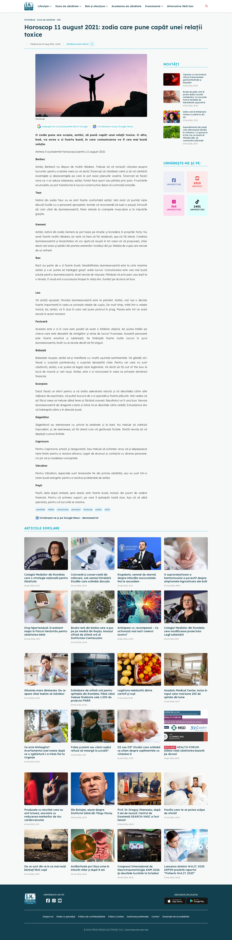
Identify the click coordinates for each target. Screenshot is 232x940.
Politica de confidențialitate (91, 916)
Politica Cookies (116, 916)
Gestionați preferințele (138, 916)
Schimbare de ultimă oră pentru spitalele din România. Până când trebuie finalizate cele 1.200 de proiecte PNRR (93, 695)
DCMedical (29, 19)
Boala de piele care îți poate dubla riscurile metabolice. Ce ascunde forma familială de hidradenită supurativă (195, 97)
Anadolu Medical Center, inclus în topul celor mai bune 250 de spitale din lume (185, 694)
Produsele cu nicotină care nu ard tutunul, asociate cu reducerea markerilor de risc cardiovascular (43, 815)
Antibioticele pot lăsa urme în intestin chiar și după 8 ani (90, 868)
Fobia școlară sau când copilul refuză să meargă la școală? (91, 748)
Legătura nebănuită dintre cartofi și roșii (134, 692)
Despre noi (48, 916)
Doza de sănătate (46, 19)
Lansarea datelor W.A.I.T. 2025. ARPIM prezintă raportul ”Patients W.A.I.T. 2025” (184, 870)
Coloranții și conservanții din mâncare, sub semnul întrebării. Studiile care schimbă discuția (91, 578)
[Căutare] (206, 6)
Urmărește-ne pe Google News (115, 126)
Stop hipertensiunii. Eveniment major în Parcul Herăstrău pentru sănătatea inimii (45, 631)
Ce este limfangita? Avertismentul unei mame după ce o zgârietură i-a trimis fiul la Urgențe (44, 752)
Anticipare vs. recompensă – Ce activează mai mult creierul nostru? (137, 631)
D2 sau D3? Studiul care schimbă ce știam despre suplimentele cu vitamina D (138, 750)
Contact (155, 916)
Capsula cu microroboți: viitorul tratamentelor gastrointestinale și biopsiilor (194, 78)
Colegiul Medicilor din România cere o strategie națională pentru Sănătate (46, 578)
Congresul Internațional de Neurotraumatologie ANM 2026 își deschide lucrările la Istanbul (138, 870)
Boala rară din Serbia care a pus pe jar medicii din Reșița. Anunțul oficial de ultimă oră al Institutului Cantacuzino (92, 633)
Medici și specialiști (65, 916)
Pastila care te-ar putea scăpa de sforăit (184, 811)
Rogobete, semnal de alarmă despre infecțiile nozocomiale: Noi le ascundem (136, 578)
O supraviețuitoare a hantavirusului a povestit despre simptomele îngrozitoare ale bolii (185, 578)
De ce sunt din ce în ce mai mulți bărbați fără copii (45, 868)
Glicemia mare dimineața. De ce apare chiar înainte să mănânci (45, 692)
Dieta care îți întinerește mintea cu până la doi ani (194, 114)
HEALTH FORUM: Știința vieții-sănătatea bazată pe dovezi (184, 750)
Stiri (59, 19)
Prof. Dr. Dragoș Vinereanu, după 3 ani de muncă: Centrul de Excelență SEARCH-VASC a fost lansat (139, 815)
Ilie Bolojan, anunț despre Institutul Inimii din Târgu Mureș (91, 811)
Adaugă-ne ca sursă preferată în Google (65, 126)
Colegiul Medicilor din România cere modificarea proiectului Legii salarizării (184, 631)
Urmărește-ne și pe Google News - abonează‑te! (69, 517)
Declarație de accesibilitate (175, 916)
